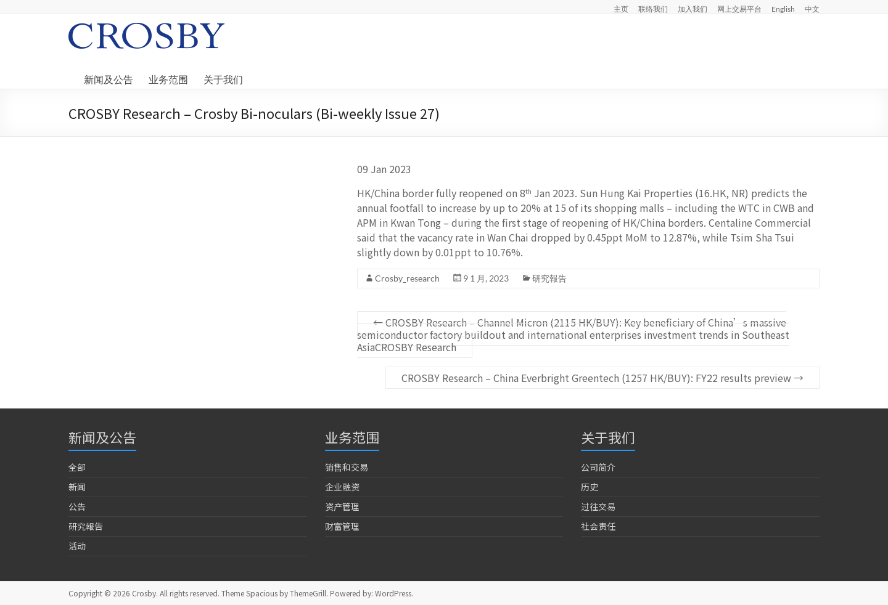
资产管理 (342, 506)
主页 (621, 8)
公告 (77, 506)
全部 (77, 467)
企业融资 (342, 487)
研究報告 (549, 278)
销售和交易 (346, 467)
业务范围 (168, 79)
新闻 (77, 487)
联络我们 (653, 8)
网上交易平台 (739, 8)
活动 (77, 546)
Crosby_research (407, 278)
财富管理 (342, 526)
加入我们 (692, 8)
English (783, 8)
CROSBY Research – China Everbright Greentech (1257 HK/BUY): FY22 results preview (602, 377)
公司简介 (598, 467)
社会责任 (598, 526)
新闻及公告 (108, 79)
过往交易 (598, 506)
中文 (812, 8)
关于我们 (223, 79)
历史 (589, 487)
